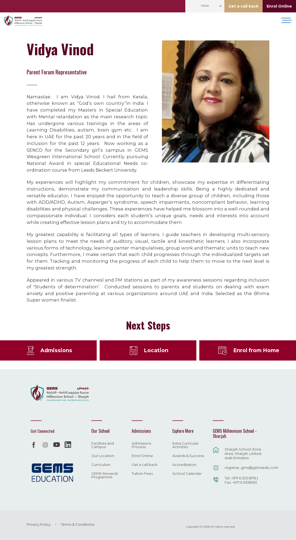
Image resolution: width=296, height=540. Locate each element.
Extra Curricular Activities (185, 445)
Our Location (102, 456)
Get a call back (243, 6)
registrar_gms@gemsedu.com (244, 467)
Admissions (56, 350)
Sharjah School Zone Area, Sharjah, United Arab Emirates (243, 453)
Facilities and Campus (102, 445)
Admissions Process (141, 445)
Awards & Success (188, 456)
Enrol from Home (256, 350)
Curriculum (100, 465)
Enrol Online (279, 6)
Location (156, 350)
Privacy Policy (39, 524)
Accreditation (184, 465)
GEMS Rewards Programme (104, 475)
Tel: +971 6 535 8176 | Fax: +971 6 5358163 (241, 480)
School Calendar (187, 474)
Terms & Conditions (77, 524)
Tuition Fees (142, 474)
